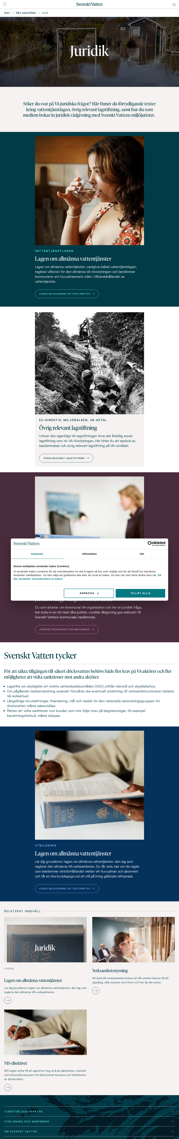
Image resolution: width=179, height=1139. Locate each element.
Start (7, 12)
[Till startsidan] (89, 5)
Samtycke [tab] (37, 553)
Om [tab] (142, 553)
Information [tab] (89, 553)
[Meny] (174, 5)
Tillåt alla (140, 593)
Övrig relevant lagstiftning (66, 458)
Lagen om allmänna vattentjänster (67, 293)
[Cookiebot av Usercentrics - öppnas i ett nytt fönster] (150, 543)
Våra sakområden (26, 12)
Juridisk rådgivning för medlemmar (66, 629)
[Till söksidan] (5, 5)
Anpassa (89, 593)
